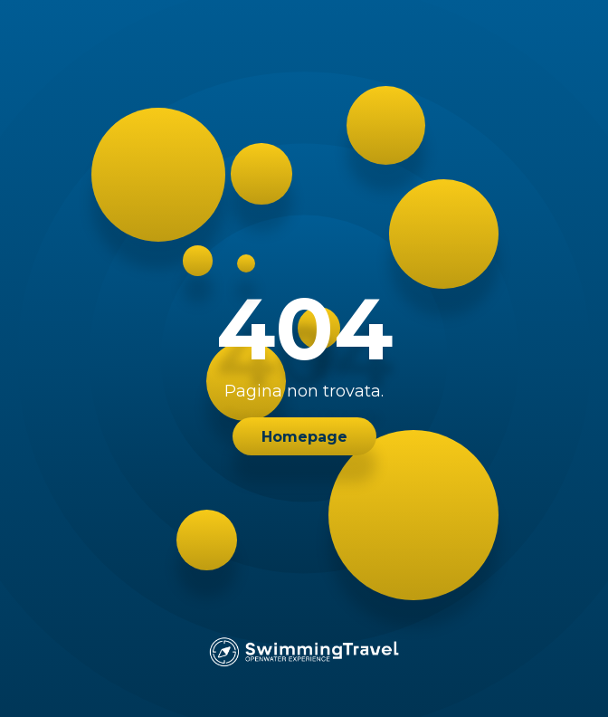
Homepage (304, 436)
